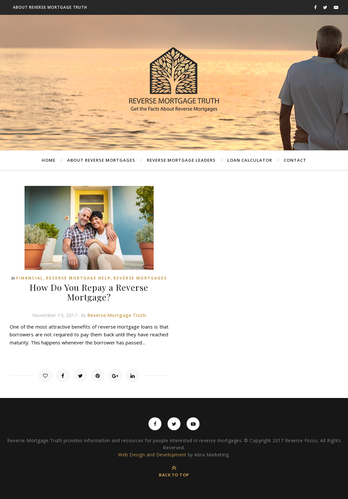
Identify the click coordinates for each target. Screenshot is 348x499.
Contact (295, 160)
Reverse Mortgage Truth (116, 314)
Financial (29, 278)
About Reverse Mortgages (101, 160)
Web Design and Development (152, 454)
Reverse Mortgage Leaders (181, 160)
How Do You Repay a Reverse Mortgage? (89, 291)
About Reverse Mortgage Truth (50, 7)
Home (49, 160)
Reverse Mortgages (140, 278)
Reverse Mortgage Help (78, 278)
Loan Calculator (249, 160)
